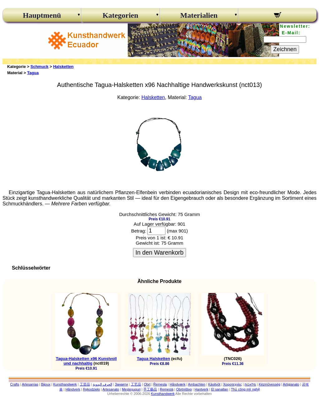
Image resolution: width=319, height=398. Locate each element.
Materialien (199, 15)
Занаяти (121, 384)
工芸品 (85, 384)
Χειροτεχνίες (232, 384)
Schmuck (40, 66)
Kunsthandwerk (65, 384)
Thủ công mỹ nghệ (245, 389)
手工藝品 (150, 389)
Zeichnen (285, 49)
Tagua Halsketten (153, 358)
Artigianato (291, 384)
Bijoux (45, 384)
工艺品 (136, 384)
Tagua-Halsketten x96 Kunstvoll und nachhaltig (86, 361)
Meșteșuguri (131, 389)
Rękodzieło (91, 389)
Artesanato (110, 389)
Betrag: (138, 230)
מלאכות (250, 384)
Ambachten (197, 384)
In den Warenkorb (159, 252)
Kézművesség (269, 384)
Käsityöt (214, 384)
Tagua (33, 72)
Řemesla (160, 384)
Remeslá (166, 389)
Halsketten (63, 66)
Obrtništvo (184, 389)
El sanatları (219, 389)
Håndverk (72, 389)
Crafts (14, 384)
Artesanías (30, 384)
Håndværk (177, 384)
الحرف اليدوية (102, 384)
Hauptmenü (42, 15)
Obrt (147, 384)
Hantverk (201, 389)
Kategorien (120, 15)
